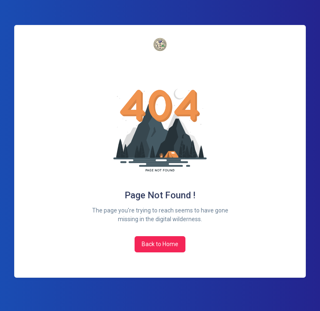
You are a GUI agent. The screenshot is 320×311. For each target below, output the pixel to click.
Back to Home (160, 244)
